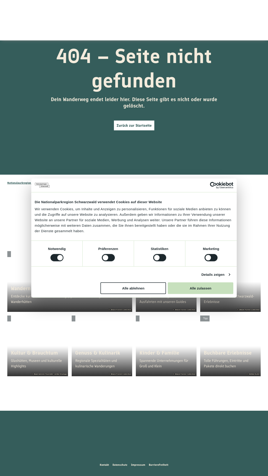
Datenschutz (120, 464)
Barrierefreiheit (158, 464)
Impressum (138, 464)
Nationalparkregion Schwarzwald (27, 182)
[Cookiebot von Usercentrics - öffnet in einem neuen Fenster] (213, 185)
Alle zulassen (200, 288)
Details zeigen (212, 274)
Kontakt (104, 464)
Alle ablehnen (133, 288)
